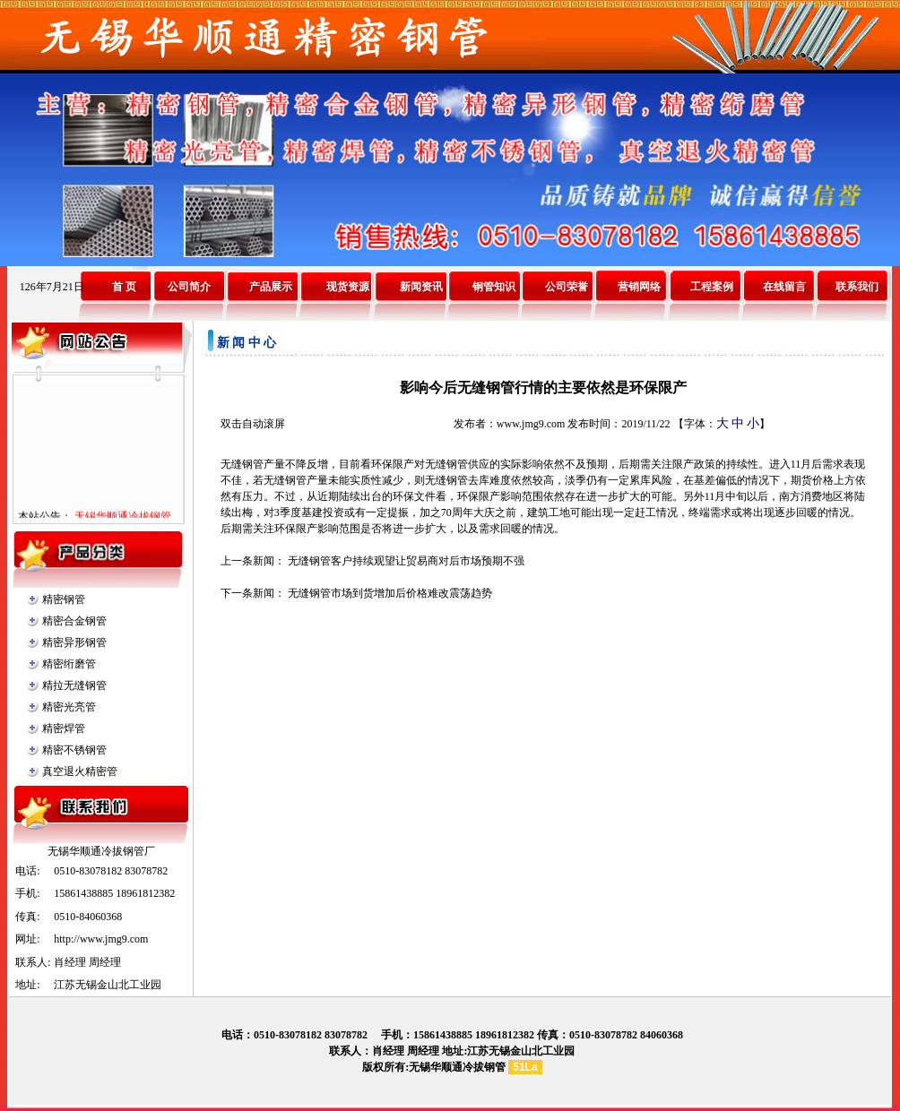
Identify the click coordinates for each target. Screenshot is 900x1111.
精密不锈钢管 (74, 750)
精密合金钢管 (74, 621)
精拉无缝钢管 (74, 685)
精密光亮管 (69, 707)
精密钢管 (63, 599)
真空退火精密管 (79, 771)
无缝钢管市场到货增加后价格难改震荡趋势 (390, 593)
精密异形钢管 (74, 642)
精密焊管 (63, 728)
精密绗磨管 (69, 664)
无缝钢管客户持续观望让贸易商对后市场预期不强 (406, 561)
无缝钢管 (242, 464)
